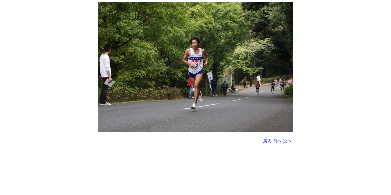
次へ (287, 141)
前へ (277, 141)
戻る (267, 141)
